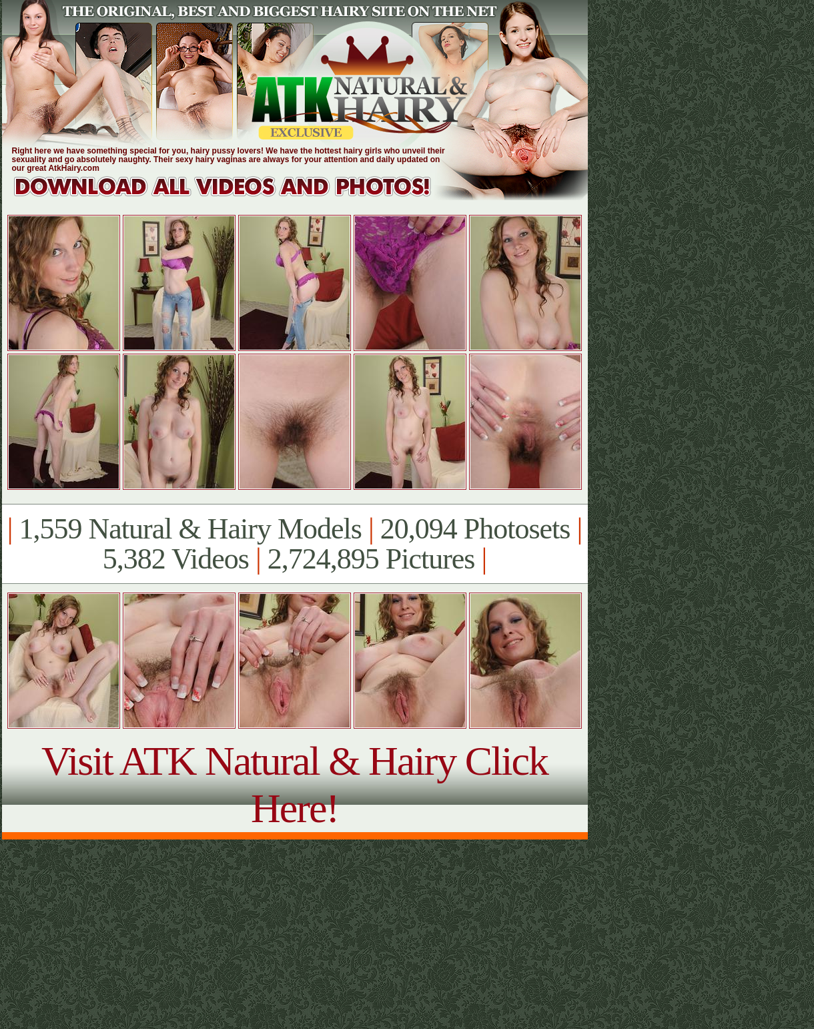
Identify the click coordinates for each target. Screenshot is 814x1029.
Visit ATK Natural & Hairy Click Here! (294, 784)
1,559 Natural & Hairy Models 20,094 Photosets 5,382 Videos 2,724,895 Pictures (294, 544)
